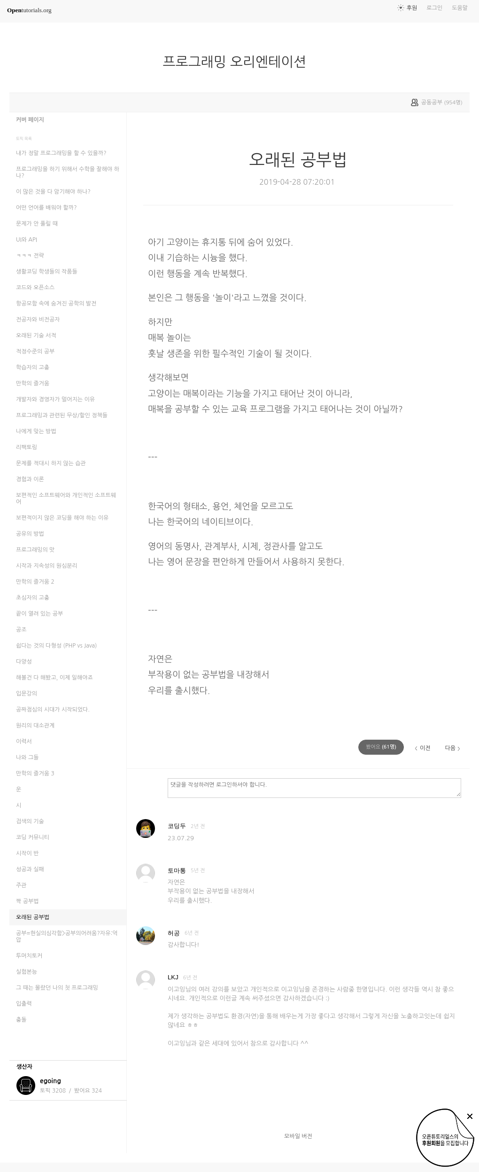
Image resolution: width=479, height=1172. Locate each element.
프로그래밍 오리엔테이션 (238, 62)
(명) (381, 747)
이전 (425, 748)
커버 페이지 (30, 120)
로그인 (434, 8)
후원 (412, 8)
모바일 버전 (298, 1136)
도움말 (460, 8)
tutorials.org (29, 10)
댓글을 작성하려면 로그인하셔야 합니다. (314, 788)
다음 (450, 748)
